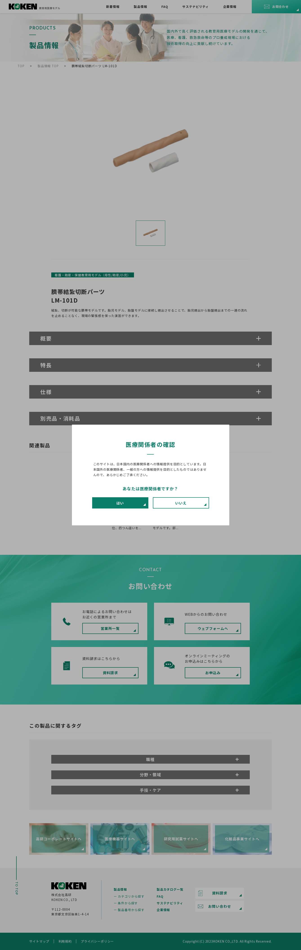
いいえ (181, 503)
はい (120, 503)
